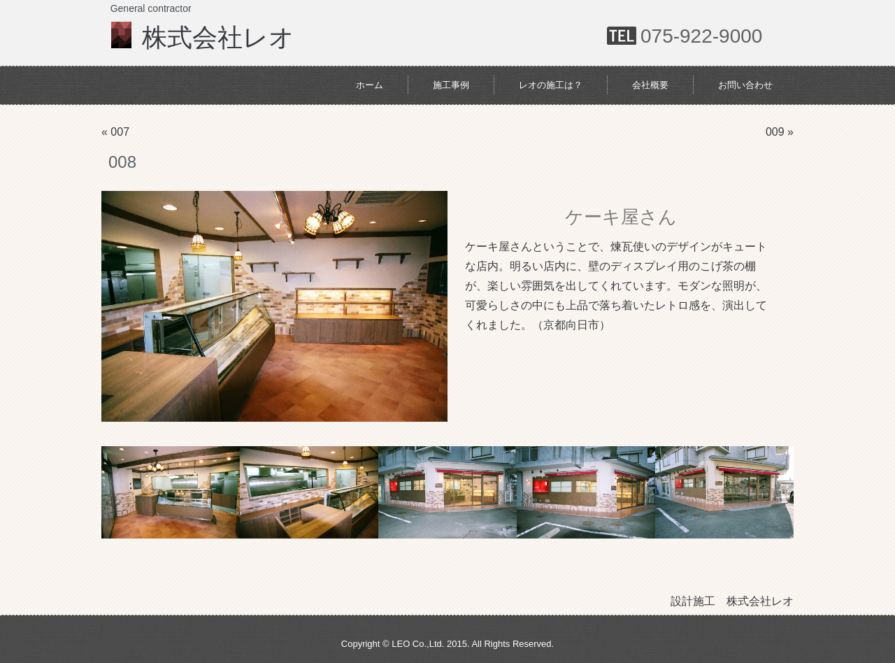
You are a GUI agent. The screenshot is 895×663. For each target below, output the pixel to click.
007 (119, 132)
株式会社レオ (218, 37)
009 (775, 132)
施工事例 (451, 85)
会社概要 (650, 85)
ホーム (369, 85)
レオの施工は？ (550, 85)
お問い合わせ (745, 85)
